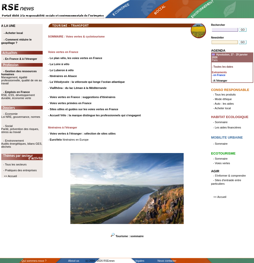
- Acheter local (13, 32)
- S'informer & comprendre (229, 175)
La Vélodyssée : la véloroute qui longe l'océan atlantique (87, 81)
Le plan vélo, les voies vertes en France (76, 58)
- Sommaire (220, 122)
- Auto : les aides (223, 103)
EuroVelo (56, 139)
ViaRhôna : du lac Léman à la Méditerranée (78, 87)
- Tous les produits (224, 94)
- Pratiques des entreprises (20, 170)
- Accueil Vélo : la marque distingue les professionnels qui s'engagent (94, 115)
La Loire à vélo (59, 64)
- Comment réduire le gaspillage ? (16, 41)
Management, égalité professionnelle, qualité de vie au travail (21, 77)
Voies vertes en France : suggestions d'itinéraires (83, 97)
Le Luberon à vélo (62, 70)
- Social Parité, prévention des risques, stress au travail (20, 129)
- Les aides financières (227, 127)
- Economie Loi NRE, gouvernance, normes (20, 115)
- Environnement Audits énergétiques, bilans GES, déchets (21, 143)
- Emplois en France (16, 91)
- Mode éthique (222, 99)
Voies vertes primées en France (70, 103)
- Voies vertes (221, 163)
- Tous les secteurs (15, 164)
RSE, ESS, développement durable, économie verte (18, 96)
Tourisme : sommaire (130, 236)
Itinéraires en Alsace (63, 76)
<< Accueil (10, 176)
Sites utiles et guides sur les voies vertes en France (84, 109)
